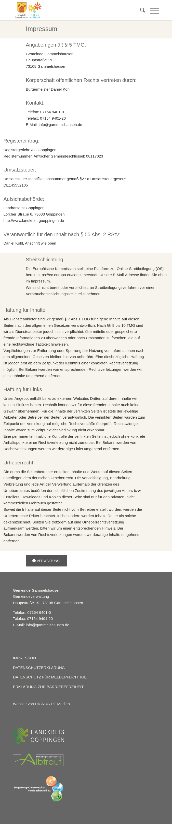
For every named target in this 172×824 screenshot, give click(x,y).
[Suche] (140, 10)
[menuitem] (140, 10)
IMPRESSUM (24, 658)
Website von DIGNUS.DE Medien (41, 704)
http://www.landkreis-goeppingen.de (34, 220)
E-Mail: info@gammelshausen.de (41, 625)
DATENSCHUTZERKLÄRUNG (39, 667)
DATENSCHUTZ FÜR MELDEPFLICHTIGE (50, 677)
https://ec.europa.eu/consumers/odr (67, 275)
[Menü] (152, 10)
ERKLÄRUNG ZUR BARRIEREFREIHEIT (48, 687)
